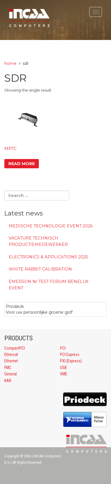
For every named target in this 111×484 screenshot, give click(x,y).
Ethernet (11, 361)
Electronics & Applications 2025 (48, 257)
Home (10, 63)
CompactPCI (14, 348)
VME (63, 374)
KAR (7, 380)
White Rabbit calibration (40, 269)
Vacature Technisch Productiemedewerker (38, 241)
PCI (62, 348)
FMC (7, 367)
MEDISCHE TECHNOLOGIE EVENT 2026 (50, 226)
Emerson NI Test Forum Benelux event (48, 285)
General (10, 374)
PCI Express (69, 354)
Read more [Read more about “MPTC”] (21, 163)
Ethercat (11, 354)
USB (63, 367)
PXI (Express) (71, 361)
